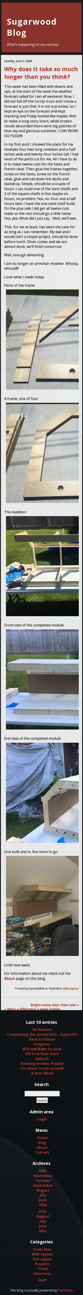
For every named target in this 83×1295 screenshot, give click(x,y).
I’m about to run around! (42, 1068)
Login (42, 1119)
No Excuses (42, 1029)
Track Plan (42, 1249)
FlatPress (65, 1290)
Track (43, 1268)
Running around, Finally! (42, 1063)
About (9, 978)
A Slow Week (42, 1073)
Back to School (42, 1039)
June (43, 1200)
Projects (42, 1263)
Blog (42, 1142)
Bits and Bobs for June (42, 1049)
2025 (42, 1170)
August (43, 1190)
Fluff (42, 1280)
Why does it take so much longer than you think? (41, 72)
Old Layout (71, 988)
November (42, 1175)
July (43, 1195)
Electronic (43, 1273)
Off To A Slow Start (42, 1053)
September (43, 1185)
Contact (42, 1152)
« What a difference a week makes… (33, 1009)
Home (42, 1137)
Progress (42, 1044)
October (43, 1180)
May (43, 1204)
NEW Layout (42, 1254)
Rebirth (42, 1058)
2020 (42, 1211)
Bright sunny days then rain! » (55, 1005)
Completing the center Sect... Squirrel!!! (42, 1034)
